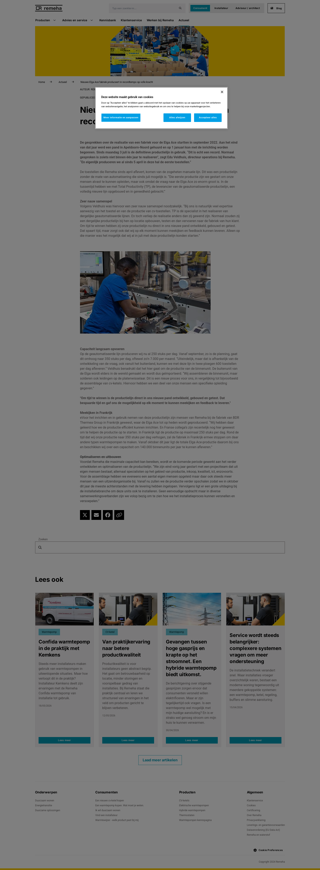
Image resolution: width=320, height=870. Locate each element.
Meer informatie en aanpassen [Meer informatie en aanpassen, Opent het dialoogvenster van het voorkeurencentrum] (120, 117)
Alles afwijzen (177, 117)
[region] (161, 108)
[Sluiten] (222, 91)
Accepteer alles (208, 117)
